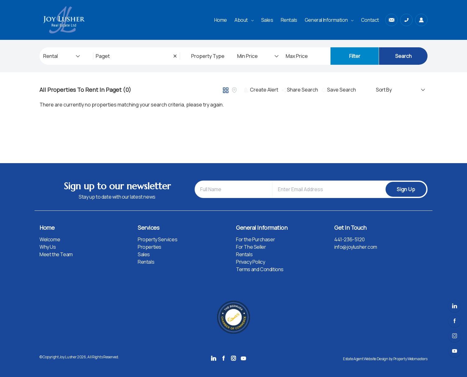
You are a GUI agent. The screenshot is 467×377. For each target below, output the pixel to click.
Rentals (289, 19)
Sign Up (406, 189)
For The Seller (251, 246)
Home (220, 19)
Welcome (49, 239)
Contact (370, 19)
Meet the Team (56, 254)
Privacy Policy (250, 261)
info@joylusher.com (355, 246)
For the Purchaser (255, 239)
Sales (267, 19)
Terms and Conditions (260, 269)
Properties (149, 246)
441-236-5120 (349, 239)
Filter (354, 56)
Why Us (47, 246)
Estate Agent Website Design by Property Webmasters (385, 358)
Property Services (157, 239)
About (244, 19)
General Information (329, 19)
